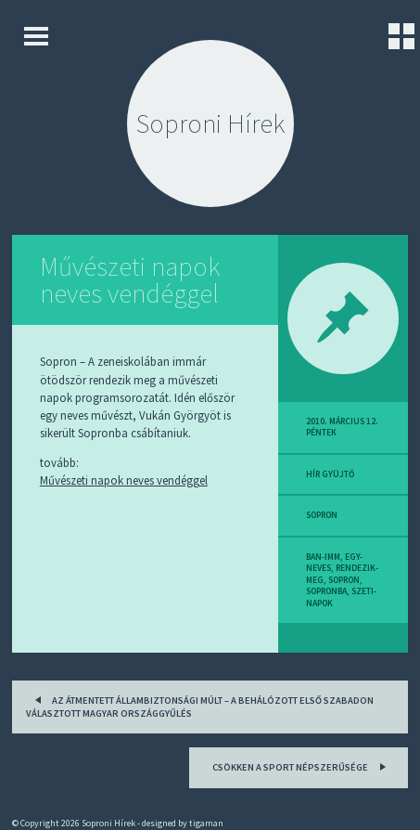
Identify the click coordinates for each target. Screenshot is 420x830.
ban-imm (323, 557)
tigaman (206, 823)
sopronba (326, 591)
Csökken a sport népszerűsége (301, 765)
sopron (321, 515)
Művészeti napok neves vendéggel (130, 280)
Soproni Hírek (210, 123)
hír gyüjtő (330, 474)
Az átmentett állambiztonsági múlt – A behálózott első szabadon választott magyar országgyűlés (200, 705)
